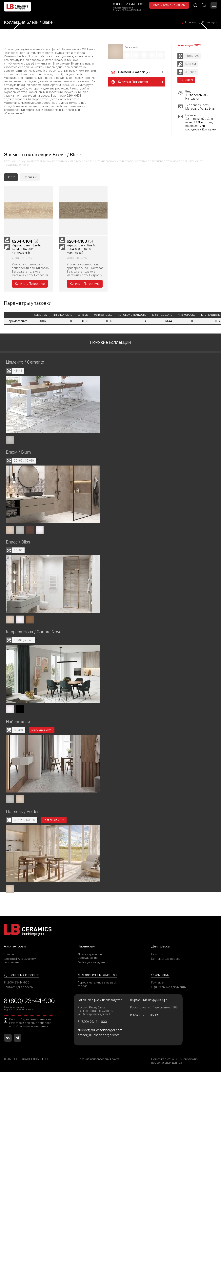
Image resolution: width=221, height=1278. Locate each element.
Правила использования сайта (98, 1059)
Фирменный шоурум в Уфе (148, 1000)
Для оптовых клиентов (21, 975)
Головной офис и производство (100, 1000)
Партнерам (86, 946)
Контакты (157, 982)
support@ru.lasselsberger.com (100, 1030)
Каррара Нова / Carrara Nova (33, 631)
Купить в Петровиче (129, 82)
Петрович (41, 275)
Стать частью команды (169, 5)
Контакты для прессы (166, 958)
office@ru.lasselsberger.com (98, 1035)
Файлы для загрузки (91, 962)
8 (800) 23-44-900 (128, 4)
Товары (9, 954)
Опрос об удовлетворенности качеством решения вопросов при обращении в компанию (30, 1023)
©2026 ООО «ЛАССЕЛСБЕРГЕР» (26, 1059)
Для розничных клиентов (97, 975)
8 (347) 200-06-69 (144, 1015)
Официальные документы (168, 987)
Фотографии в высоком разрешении (20, 960)
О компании (160, 975)
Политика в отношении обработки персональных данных (174, 1060)
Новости (157, 954)
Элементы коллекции (130, 72)
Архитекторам (15, 946)
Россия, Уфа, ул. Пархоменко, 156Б (154, 1007)
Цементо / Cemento (25, 362)
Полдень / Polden (23, 811)
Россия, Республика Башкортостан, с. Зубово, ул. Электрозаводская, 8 (95, 1011)
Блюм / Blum (18, 452)
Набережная (18, 721)
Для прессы (160, 946)
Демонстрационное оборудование (91, 955)
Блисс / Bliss (18, 542)
